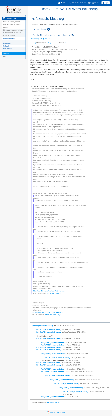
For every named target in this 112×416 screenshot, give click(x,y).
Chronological (36, 39)
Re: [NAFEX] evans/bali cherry (57, 375)
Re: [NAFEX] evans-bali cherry (48, 330)
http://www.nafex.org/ (54, 293)
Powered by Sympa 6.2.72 (57, 412)
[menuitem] (61, 3)
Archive (6, 54)
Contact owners (9, 38)
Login (105, 3)
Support (92, 3)
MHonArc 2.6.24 (53, 403)
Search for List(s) (76, 3)
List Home (7, 43)
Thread (48, 39)
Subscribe (7, 46)
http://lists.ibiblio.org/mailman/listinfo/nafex (49, 291)
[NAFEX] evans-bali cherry (42, 325)
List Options (9, 19)
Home (61, 3)
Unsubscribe (7, 49)
